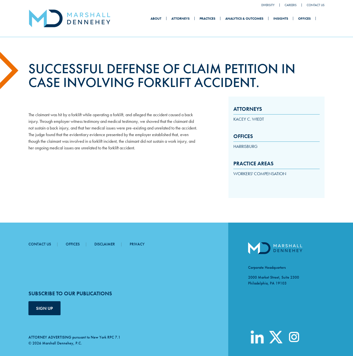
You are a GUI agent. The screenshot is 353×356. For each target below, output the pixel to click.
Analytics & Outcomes (244, 18)
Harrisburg (245, 146)
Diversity (268, 5)
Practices (207, 18)
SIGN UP (44, 308)
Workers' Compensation (259, 173)
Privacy (137, 244)
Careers (291, 5)
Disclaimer (104, 244)
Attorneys (180, 18)
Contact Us (316, 5)
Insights (280, 18)
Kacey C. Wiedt (248, 119)
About (156, 18)
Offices (304, 18)
